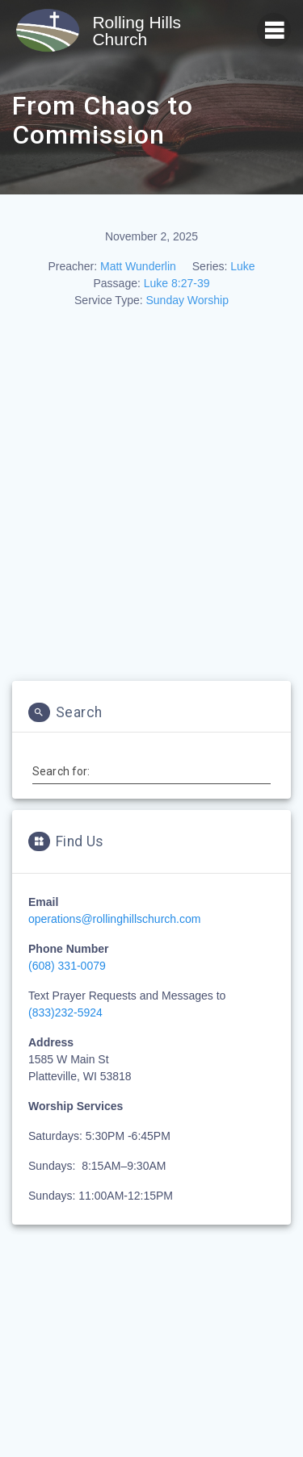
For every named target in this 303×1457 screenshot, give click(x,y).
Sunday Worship (186, 300)
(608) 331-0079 (67, 965)
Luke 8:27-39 (177, 283)
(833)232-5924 (65, 1012)
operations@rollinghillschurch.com (114, 918)
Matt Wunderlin (138, 266)
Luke (242, 266)
